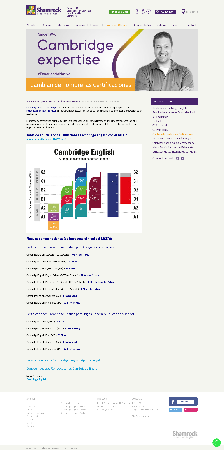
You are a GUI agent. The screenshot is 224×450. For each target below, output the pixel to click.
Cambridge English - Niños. (73, 405)
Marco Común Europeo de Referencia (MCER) (174, 146)
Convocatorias (142, 24)
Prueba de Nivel (121, 11)
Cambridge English (36, 378)
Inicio (28, 402)
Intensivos (63, 24)
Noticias (161, 24)
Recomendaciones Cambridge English (172, 137)
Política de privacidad (50, 446)
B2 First (156, 120)
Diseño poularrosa (140, 415)
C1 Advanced (159, 124)
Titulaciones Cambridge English (169, 107)
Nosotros (32, 24)
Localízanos (192, 11)
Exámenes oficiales (35, 415)
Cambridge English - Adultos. (74, 412)
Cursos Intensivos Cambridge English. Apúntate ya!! (63, 359)
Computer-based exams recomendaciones (174, 142)
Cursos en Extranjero (87, 24)
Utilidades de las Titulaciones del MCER (174, 150)
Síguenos (185, 400)
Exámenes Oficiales (116, 24)
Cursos (47, 24)
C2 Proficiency (160, 129)
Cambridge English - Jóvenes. (74, 408)
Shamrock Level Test (70, 402)
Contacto (192, 24)
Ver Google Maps (105, 408)
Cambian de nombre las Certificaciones (173, 133)
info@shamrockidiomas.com (145, 408)
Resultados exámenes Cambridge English (174, 111)
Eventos (176, 24)
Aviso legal (31, 446)
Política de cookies (72, 446)
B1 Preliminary (160, 116)
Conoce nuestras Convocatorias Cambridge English (62, 367)
